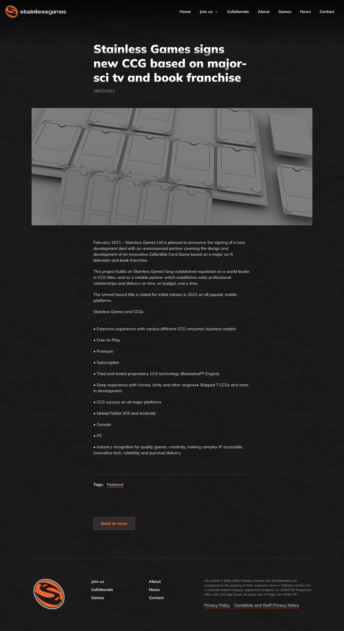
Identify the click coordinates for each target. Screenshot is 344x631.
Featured (115, 484)
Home (185, 11)
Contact (327, 11)
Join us (209, 11)
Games (284, 11)
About (264, 11)
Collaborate (238, 11)
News (305, 11)
